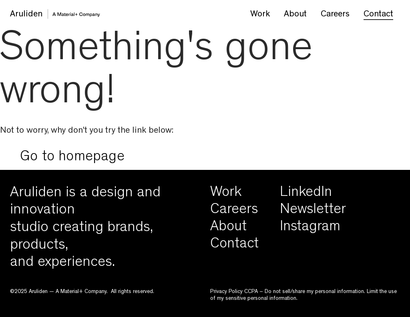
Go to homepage (72, 158)
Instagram (310, 228)
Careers (335, 14)
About (295, 14)
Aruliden (26, 14)
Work (260, 14)
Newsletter (313, 210)
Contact (378, 14)
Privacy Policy (226, 292)
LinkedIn (306, 193)
